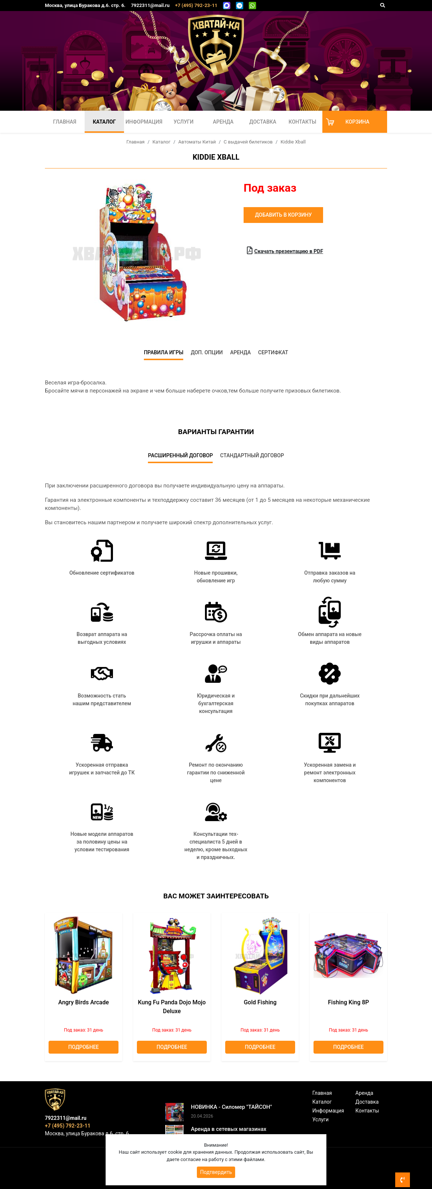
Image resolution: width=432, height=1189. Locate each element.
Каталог (104, 122)
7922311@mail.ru (150, 5)
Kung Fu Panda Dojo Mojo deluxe (172, 1007)
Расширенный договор (180, 455)
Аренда (223, 122)
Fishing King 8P (348, 1002)
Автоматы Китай (197, 142)
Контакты (302, 122)
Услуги (184, 122)
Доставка (262, 122)
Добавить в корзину (283, 215)
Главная (64, 122)
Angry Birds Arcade (83, 1002)
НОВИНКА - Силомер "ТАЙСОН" (231, 1107)
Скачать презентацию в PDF (285, 250)
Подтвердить (216, 1172)
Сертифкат (273, 352)
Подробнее (83, 1047)
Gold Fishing (260, 1002)
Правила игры (164, 352)
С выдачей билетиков (248, 142)
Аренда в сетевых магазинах (228, 1129)
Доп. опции (207, 352)
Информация (143, 122)
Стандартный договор (252, 455)
